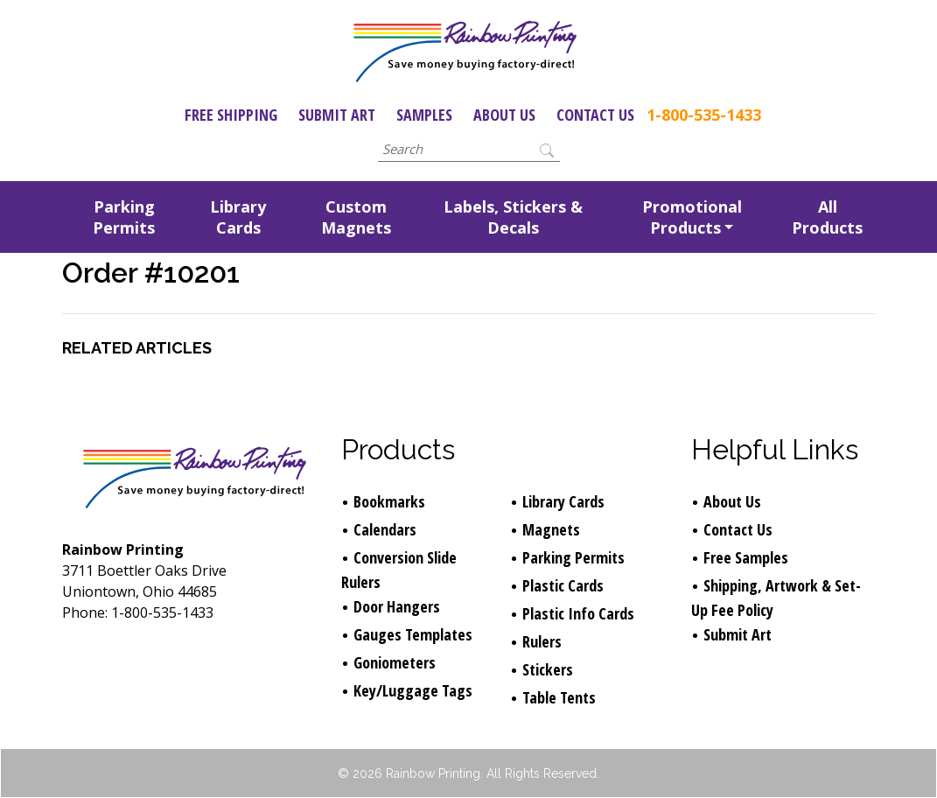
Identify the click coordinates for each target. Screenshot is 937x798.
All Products (827, 217)
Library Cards (238, 217)
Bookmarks (389, 501)
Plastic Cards (563, 585)
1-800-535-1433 (704, 114)
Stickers (547, 669)
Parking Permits (124, 217)
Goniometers (394, 662)
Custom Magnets (356, 217)
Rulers (542, 641)
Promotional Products (692, 217)
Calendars (384, 529)
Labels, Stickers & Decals (513, 217)
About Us (504, 114)
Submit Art (336, 114)
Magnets (551, 529)
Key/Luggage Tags (412, 690)
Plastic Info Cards (578, 613)
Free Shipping (231, 114)
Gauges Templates (412, 634)
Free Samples (745, 557)
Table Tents (559, 697)
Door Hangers (396, 606)
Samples (424, 114)
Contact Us (595, 114)
